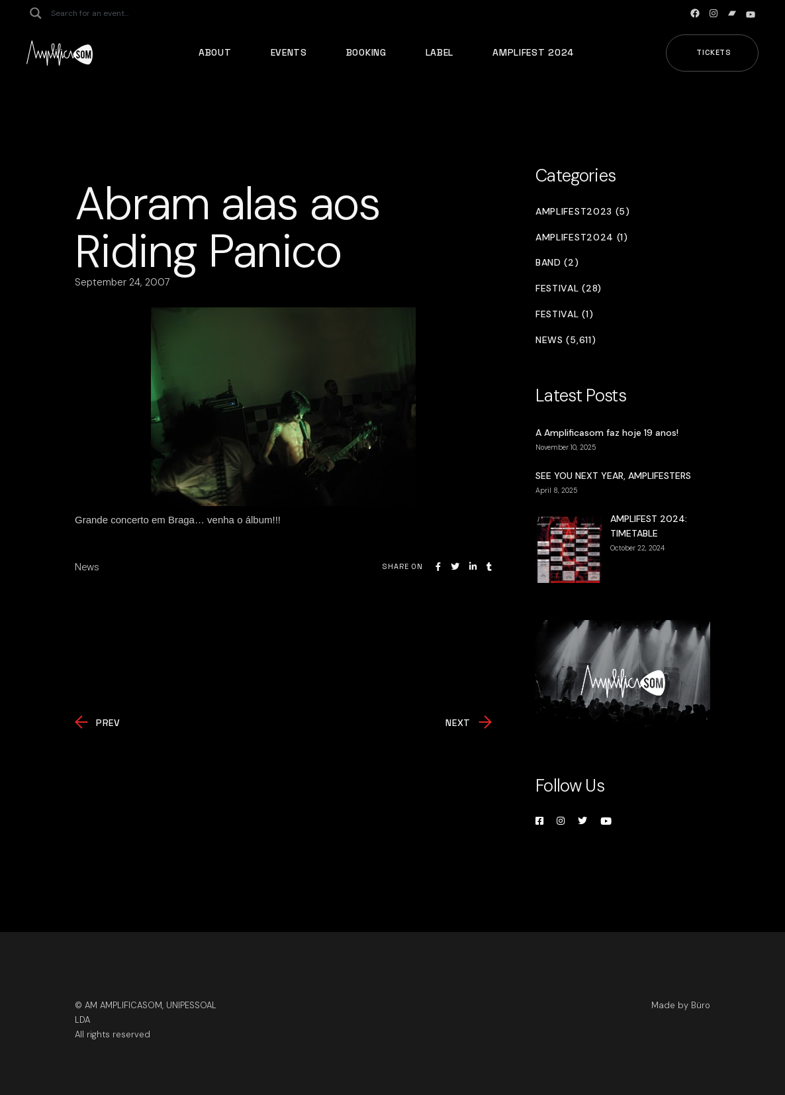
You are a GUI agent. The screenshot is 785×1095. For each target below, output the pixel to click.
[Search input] (103, 13)
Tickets (713, 52)
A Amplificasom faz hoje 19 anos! (606, 433)
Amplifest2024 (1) (581, 237)
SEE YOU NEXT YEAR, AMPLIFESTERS (613, 476)
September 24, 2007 (122, 282)
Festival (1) (564, 314)
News (87, 567)
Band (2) (557, 262)
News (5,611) (565, 340)
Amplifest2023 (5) (582, 211)
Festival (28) (568, 288)
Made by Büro (680, 1005)
